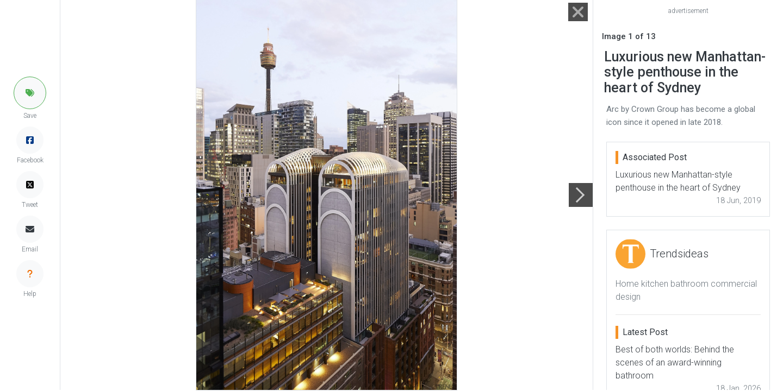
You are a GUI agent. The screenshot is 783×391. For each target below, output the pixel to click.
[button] (30, 93)
